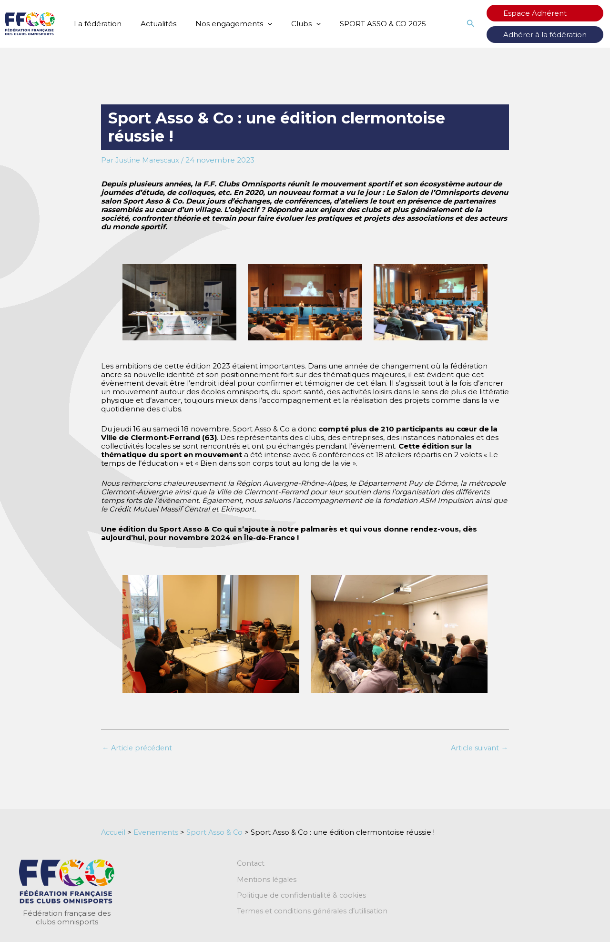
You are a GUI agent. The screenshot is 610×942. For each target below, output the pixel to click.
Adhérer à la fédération (554, 34)
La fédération (95, 23)
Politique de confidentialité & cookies (303, 896)
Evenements (159, 832)
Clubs (289, 23)
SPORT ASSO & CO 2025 (361, 23)
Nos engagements (221, 23)
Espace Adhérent (544, 13)
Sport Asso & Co (218, 832)
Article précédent (138, 747)
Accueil (114, 832)
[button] (490, 24)
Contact (251, 864)
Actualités (151, 23)
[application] (255, 23)
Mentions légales (267, 880)
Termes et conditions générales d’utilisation (314, 912)
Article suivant (478, 747)
